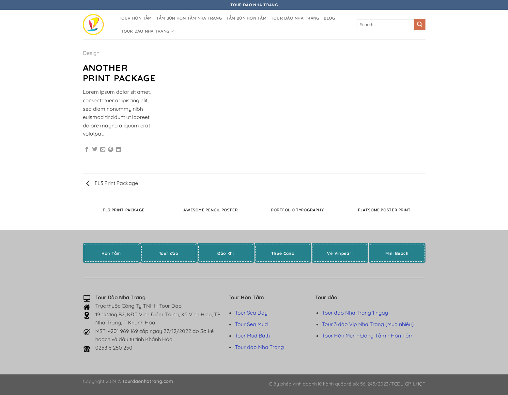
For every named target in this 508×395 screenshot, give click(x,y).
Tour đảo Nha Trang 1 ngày (355, 312)
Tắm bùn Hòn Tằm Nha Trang (189, 18)
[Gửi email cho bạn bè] (102, 150)
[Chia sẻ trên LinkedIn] (118, 150)
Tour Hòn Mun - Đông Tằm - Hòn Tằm (368, 335)
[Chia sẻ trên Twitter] (94, 150)
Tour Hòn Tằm (135, 18)
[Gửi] (419, 24)
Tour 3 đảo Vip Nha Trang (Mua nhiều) (368, 324)
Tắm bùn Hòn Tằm (246, 18)
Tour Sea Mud (251, 324)
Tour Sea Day (251, 312)
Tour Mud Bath (252, 335)
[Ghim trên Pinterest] (110, 150)
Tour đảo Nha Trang (295, 18)
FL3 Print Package (112, 183)
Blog (329, 18)
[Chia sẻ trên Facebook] (86, 150)
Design (91, 53)
